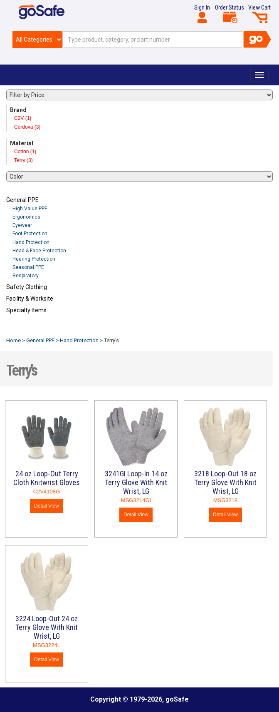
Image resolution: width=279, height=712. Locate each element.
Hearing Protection (33, 259)
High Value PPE (29, 209)
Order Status (229, 13)
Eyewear (22, 225)
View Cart (259, 13)
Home (13, 340)
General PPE (22, 200)
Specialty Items (26, 310)
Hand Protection (30, 242)
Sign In (202, 13)
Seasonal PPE (28, 267)
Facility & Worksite (29, 298)
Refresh (22, 329)
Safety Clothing (26, 287)
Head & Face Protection (39, 251)
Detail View (46, 506)
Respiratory (25, 276)
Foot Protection (29, 234)
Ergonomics (26, 217)
